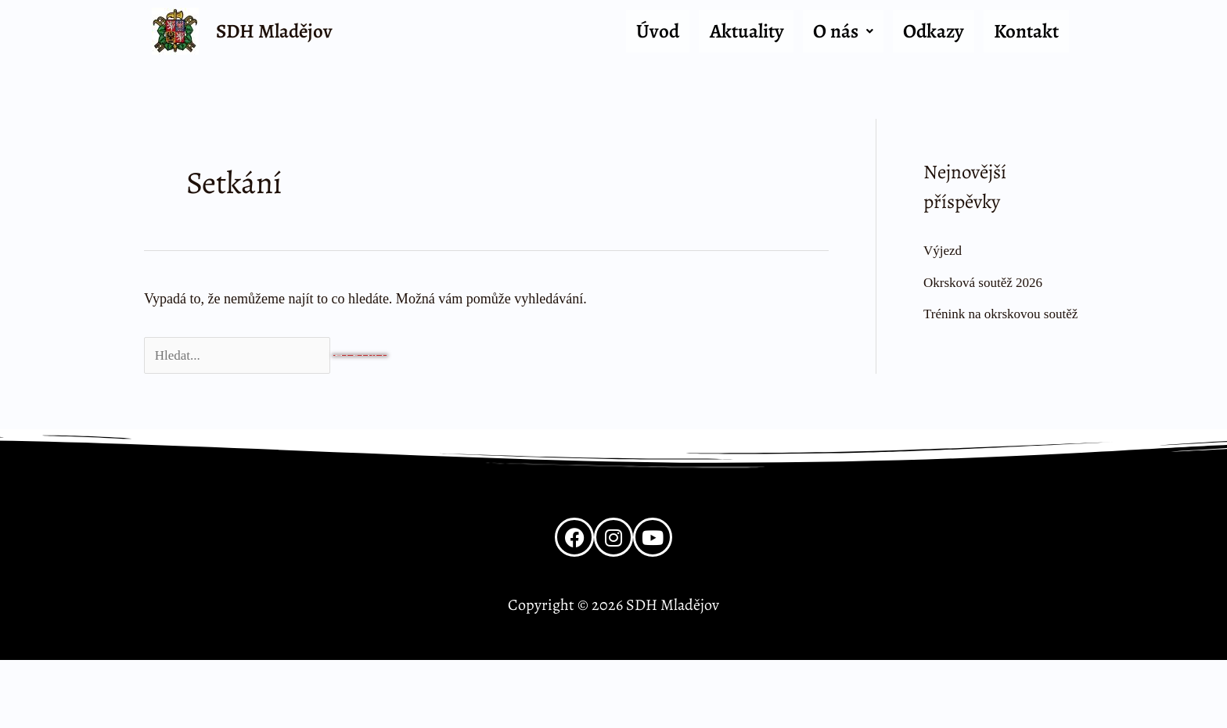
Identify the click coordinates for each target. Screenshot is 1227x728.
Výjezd (943, 250)
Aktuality (746, 31)
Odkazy (933, 31)
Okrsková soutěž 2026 (986, 282)
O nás (843, 31)
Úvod (657, 31)
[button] (843, 31)
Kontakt (1026, 31)
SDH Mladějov (274, 31)
